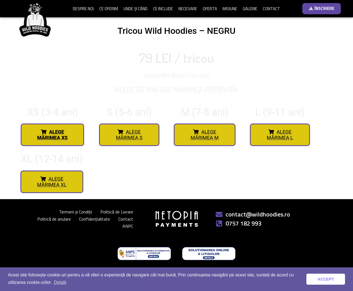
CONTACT (271, 9)
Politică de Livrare (116, 211)
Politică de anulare (54, 219)
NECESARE (187, 9)
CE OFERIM (108, 9)
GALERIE (250, 9)
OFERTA (210, 9)
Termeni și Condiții (75, 211)
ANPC (127, 226)
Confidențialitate (94, 219)
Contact (125, 219)
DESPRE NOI (83, 9)
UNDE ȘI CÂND (136, 9)
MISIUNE (230, 9)
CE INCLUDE (163, 9)
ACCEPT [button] (326, 279)
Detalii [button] (60, 282)
